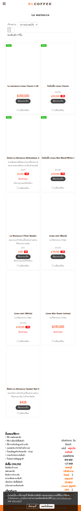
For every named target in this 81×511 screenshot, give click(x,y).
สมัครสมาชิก (10, 471)
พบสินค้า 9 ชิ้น (14, 35)
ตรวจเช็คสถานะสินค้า (13, 478)
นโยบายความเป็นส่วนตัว (14, 485)
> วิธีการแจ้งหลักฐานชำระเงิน (16, 444)
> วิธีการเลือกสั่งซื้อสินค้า (14, 440)
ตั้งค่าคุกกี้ (32, 506)
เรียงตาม (12, 24)
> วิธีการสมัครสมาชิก (13, 437)
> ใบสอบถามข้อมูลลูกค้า (14, 458)
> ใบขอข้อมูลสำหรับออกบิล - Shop (19, 451)
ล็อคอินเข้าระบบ (11, 467)
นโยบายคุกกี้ (17, 501)
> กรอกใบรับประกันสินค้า (15, 455)
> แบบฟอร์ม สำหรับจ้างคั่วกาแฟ (17, 447)
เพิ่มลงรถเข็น (23, 101)
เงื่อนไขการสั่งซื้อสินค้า (14, 481)
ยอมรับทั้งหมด (47, 506)
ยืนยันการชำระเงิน (12, 474)
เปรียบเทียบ (24, 110)
